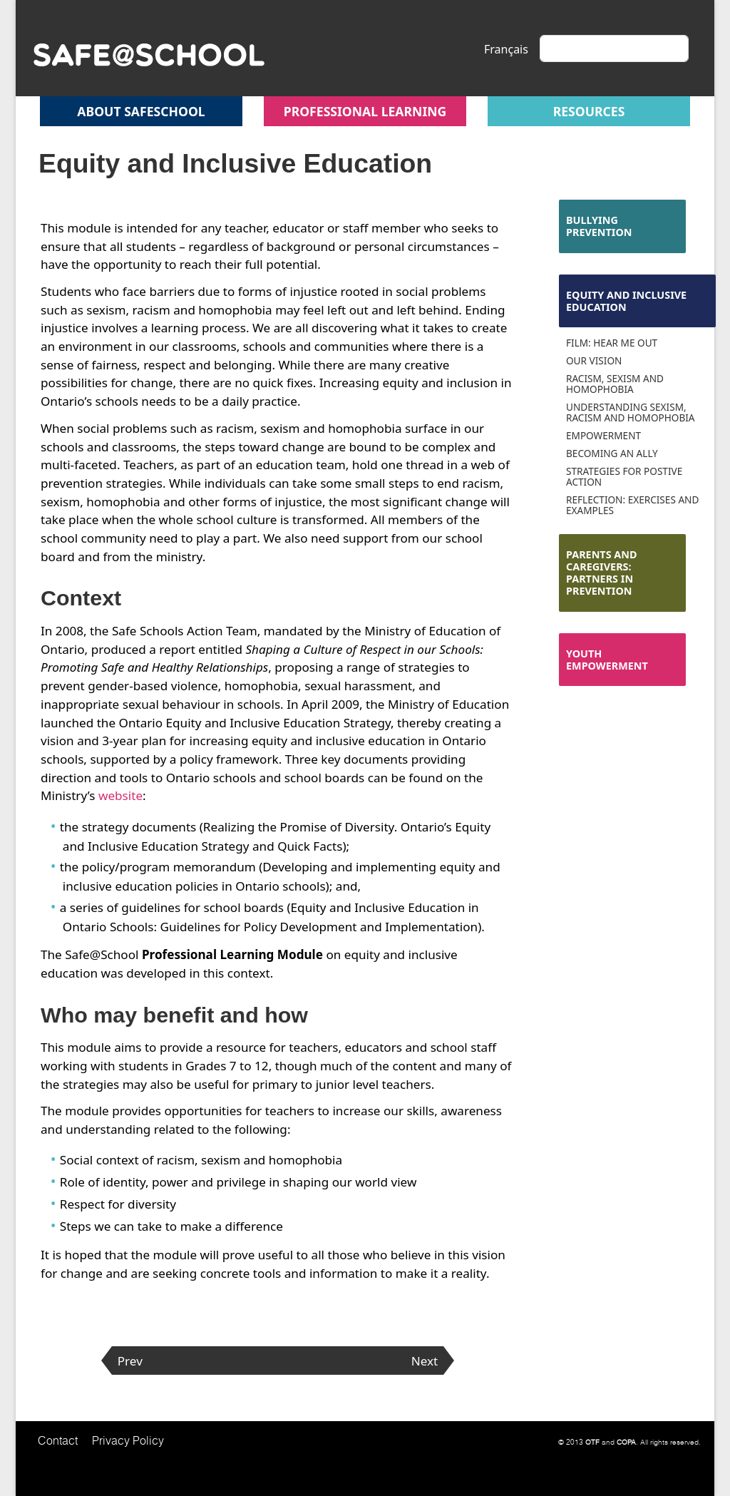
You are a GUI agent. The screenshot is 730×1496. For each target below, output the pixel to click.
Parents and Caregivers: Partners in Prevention (601, 573)
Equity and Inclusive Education (626, 301)
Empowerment (603, 435)
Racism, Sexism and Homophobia (615, 384)
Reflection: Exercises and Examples (632, 505)
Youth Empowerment (607, 659)
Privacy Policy (128, 1440)
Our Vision (594, 360)
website (120, 795)
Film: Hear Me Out (611, 342)
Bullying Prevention (599, 226)
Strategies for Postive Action (624, 476)
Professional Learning (365, 111)
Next (424, 1361)
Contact (58, 1440)
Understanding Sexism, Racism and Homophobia (630, 412)
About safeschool (141, 111)
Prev (130, 1361)
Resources (589, 111)
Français (506, 49)
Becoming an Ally (612, 453)
